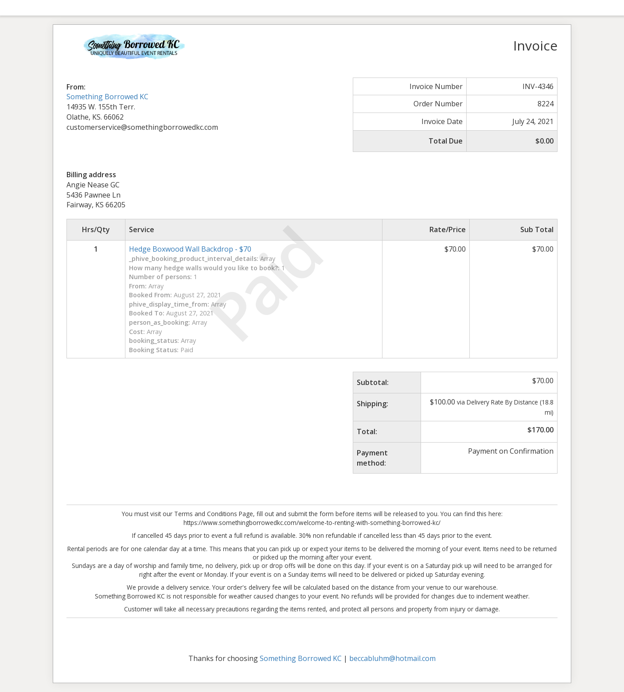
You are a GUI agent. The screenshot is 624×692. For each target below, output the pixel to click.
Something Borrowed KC (107, 96)
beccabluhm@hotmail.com (392, 658)
